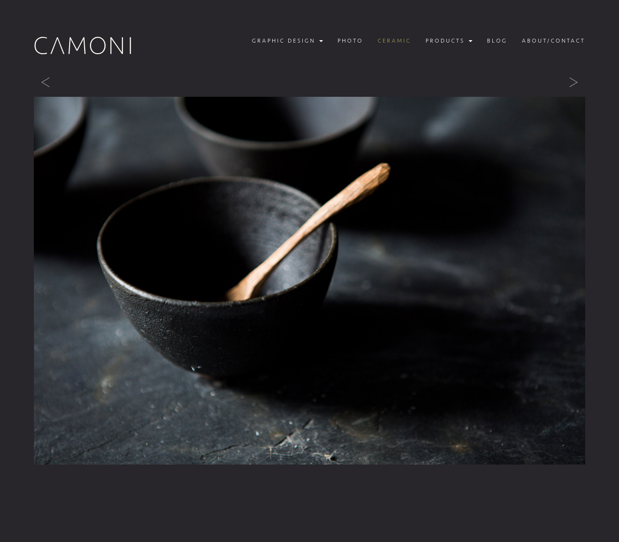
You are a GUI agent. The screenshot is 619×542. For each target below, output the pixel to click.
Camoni (83, 45)
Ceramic (394, 41)
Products (449, 41)
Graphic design (287, 41)
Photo (350, 41)
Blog (497, 41)
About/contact (553, 41)
